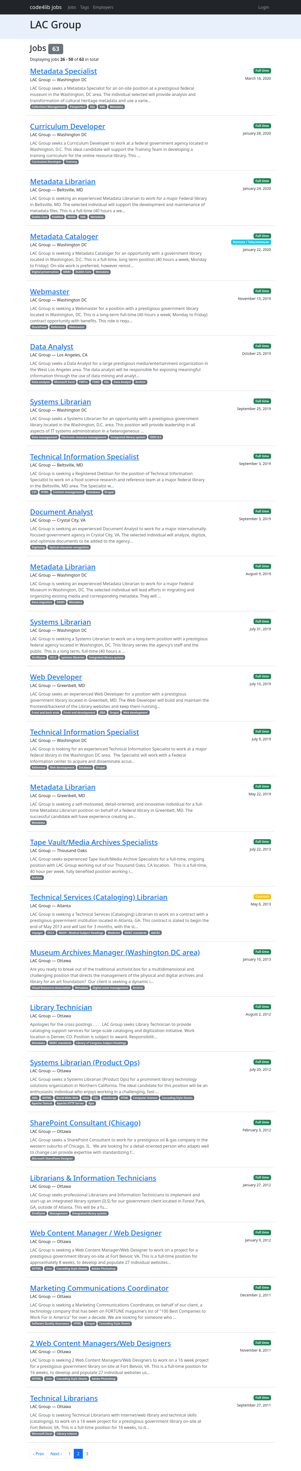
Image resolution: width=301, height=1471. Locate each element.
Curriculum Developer (67, 126)
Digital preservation (45, 272)
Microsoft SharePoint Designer (52, 1158)
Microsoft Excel (64, 382)
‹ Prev (38, 1454)
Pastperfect (78, 107)
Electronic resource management (84, 437)
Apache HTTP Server (70, 1103)
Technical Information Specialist (84, 456)
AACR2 (155, 933)
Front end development (79, 712)
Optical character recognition (69, 547)
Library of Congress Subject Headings (101, 1043)
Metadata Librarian (63, 181)
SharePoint (39, 327)
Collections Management (48, 107)
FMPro (83, 382)
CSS (34, 492)
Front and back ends (45, 712)
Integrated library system (128, 437)
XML (102, 107)
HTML (45, 492)
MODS (72, 217)
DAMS (60, 602)
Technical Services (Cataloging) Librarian (99, 897)
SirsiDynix (38, 657)
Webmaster (50, 291)
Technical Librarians (64, 1398)
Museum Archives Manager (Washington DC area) (115, 952)
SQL (92, 107)
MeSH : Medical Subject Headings (81, 933)
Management (59, 1213)
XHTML (47, 1098)
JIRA (102, 712)
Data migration (42, 602)
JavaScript (109, 1098)
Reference (58, 327)
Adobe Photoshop (103, 1268)
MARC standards (136, 933)
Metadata (116, 107)
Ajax (91, 1103)
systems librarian (72, 657)
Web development (135, 712)
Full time (262, 70)
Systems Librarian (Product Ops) (85, 1062)
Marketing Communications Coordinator (99, 1288)
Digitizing (38, 547)
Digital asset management (110, 988)
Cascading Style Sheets (177, 1098)
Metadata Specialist (63, 71)
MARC (67, 272)
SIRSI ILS (155, 437)
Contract (262, 896)
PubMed (57, 217)
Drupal (108, 492)
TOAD (96, 382)
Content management (68, 492)
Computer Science (145, 1098)
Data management (44, 437)
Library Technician (61, 1007)
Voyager (37, 933)
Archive (140, 382)
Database (93, 492)
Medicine (114, 933)
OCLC (53, 657)
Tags (84, 7)
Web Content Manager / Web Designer (96, 1233)
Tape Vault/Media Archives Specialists (94, 842)
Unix (86, 1098)
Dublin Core (39, 217)
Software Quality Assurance (50, 1323)
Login (263, 7)
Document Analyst (61, 512)
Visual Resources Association (51, 988)
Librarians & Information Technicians (93, 1178)
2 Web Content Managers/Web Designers (100, 1343)
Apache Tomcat (42, 1103)
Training (71, 162)
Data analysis (41, 382)
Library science (67, 1433)
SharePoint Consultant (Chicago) (85, 1122)
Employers (103, 7)
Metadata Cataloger (64, 236)
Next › (56, 1454)
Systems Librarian (60, 401)
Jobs (72, 7)
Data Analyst (52, 346)
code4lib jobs (46, 7)
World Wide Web (67, 1098)
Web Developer (56, 677)
